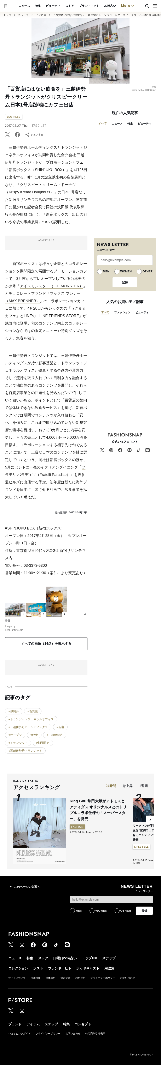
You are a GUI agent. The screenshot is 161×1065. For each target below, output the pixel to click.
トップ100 (92, 5)
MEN (106, 271)
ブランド (15, 1024)
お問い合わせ (127, 977)
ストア (34, 5)
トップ (7, 15)
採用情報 (36, 977)
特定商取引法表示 (95, 1033)
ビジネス (40, 15)
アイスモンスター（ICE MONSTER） (51, 286)
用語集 (109, 968)
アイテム (33, 1024)
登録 (125, 282)
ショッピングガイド (19, 1033)
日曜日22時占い (65, 958)
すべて (103, 123)
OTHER (148, 271)
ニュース (23, 15)
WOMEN (126, 271)
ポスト (38, 968)
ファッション (122, 312)
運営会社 (65, 977)
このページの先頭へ (24, 886)
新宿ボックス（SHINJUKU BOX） (37, 170)
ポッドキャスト (87, 968)
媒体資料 (51, 977)
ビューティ (17, 5)
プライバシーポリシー (102, 977)
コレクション (129, 5)
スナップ (110, 5)
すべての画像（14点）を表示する (46, 643)
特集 (130, 123)
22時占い (75, 5)
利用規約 (80, 977)
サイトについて (17, 977)
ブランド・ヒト (53, 5)
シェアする (34, 134)
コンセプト (83, 1024)
